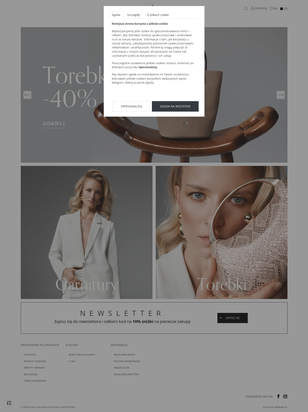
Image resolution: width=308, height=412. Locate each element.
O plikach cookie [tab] (158, 15)
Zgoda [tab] (116, 15)
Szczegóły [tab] (133, 15)
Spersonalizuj (131, 106)
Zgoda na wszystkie (175, 106)
